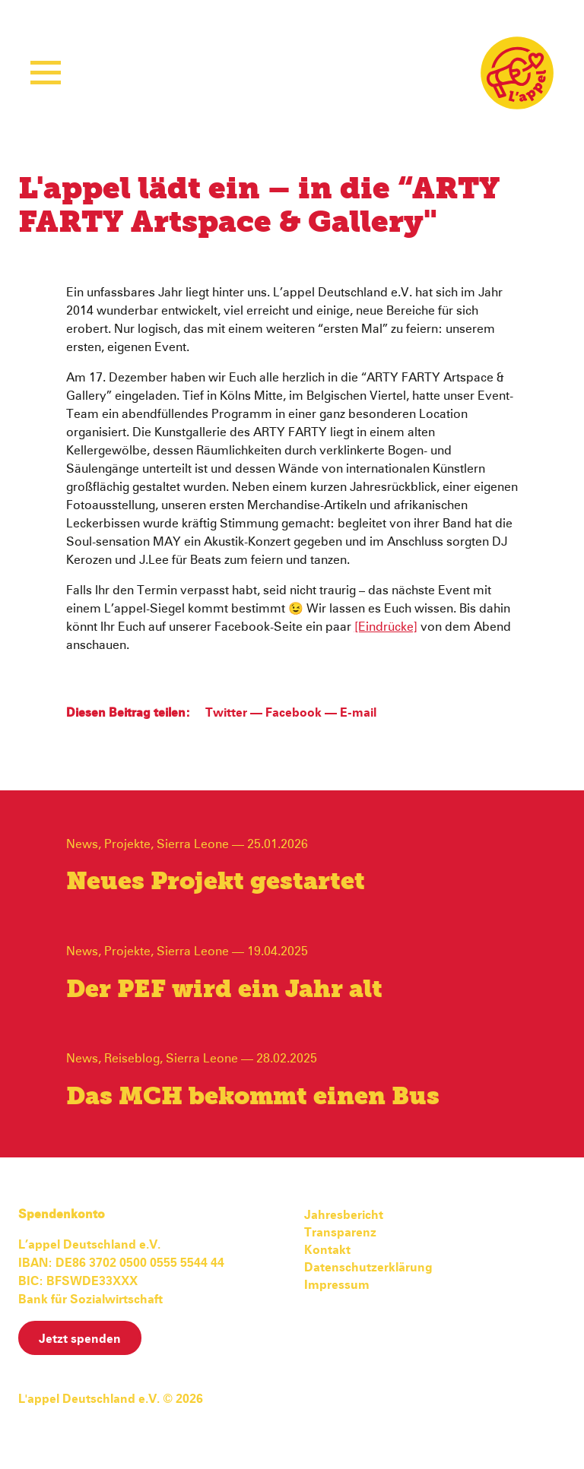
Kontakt (327, 1250)
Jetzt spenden (80, 1339)
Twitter (226, 713)
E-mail (358, 713)
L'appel (517, 72)
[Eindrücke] (385, 627)
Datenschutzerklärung (368, 1268)
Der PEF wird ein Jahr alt (224, 990)
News (82, 844)
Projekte (127, 844)
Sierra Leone (193, 844)
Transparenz (340, 1233)
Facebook (293, 713)
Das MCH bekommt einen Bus (253, 1097)
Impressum (337, 1285)
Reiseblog (132, 1059)
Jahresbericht (343, 1215)
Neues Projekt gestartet (215, 882)
